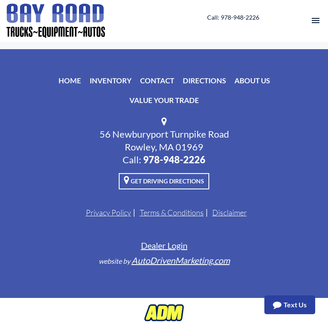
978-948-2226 (174, 159)
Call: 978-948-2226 (233, 17)
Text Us (290, 304)
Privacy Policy (108, 212)
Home (70, 80)
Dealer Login (164, 245)
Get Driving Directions (164, 180)
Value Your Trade (164, 100)
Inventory (111, 80)
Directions (204, 80)
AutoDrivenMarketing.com (181, 260)
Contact (157, 80)
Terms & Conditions (172, 212)
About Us (252, 80)
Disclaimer (229, 212)
